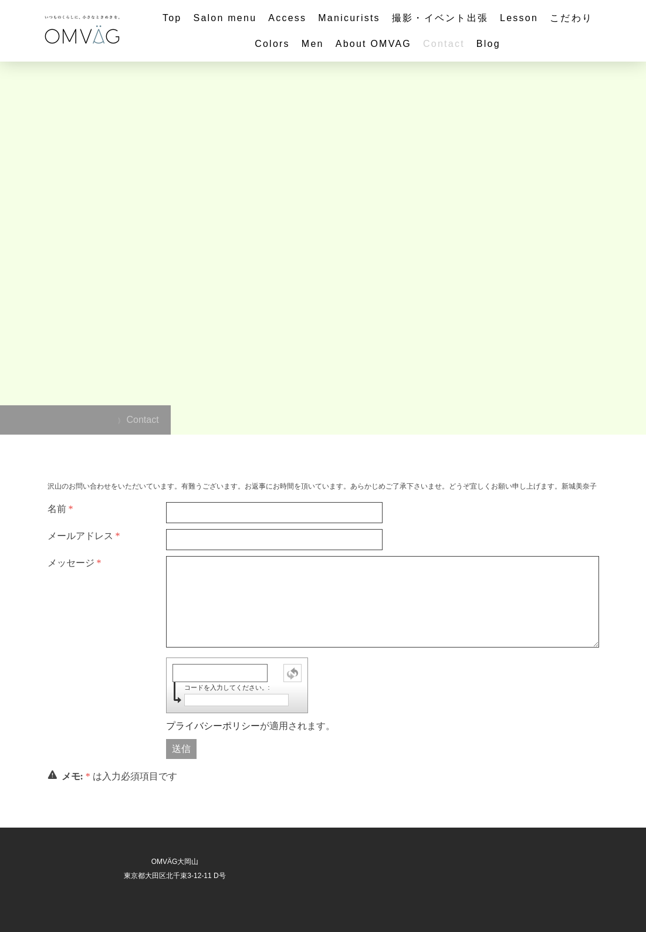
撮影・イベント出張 (440, 18)
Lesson (519, 18)
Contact (444, 44)
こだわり (571, 18)
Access (287, 18)
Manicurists (349, 18)
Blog (488, 44)
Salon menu (224, 18)
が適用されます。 (250, 726)
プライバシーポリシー (213, 726)
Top (172, 18)
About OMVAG (373, 44)
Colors (272, 44)
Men (313, 44)
